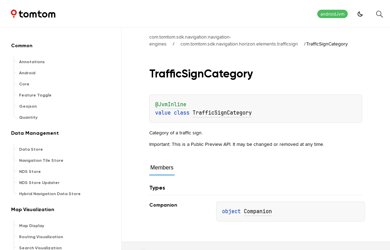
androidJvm (332, 14)
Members (162, 167)
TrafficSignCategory (222, 112)
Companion (258, 211)
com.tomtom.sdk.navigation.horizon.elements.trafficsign (239, 43)
